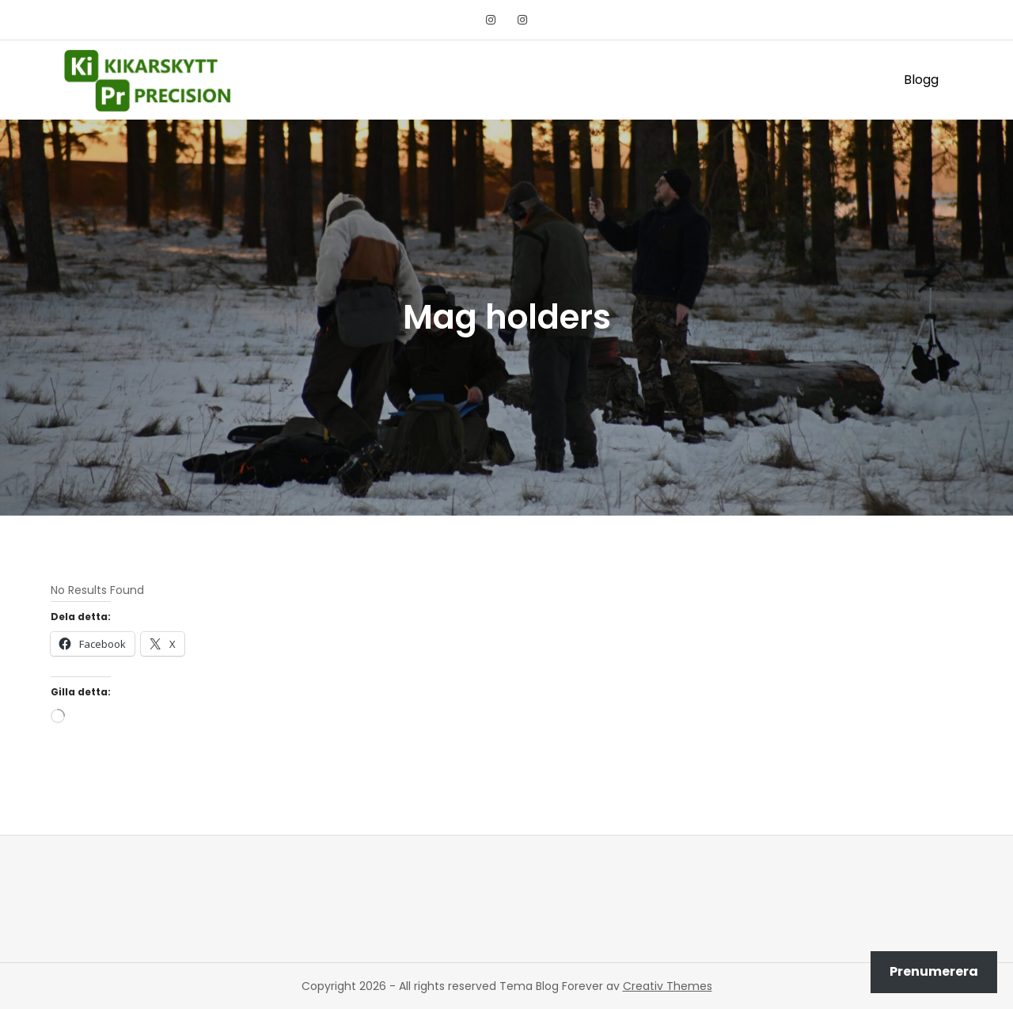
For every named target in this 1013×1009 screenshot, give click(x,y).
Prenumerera (934, 971)
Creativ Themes (667, 986)
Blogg (921, 79)
